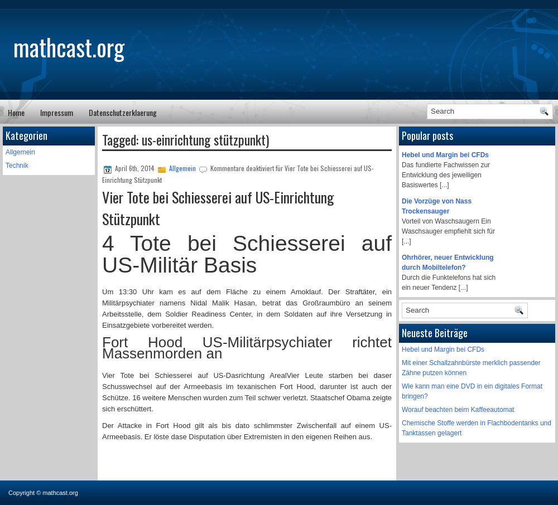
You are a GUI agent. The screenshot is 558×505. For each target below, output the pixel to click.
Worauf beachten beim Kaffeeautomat (458, 410)
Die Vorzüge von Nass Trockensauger (437, 206)
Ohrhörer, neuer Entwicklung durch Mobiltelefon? (448, 262)
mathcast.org (68, 47)
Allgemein (20, 152)
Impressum (56, 112)
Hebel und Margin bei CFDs (445, 155)
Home (16, 112)
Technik (17, 165)
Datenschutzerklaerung (123, 112)
